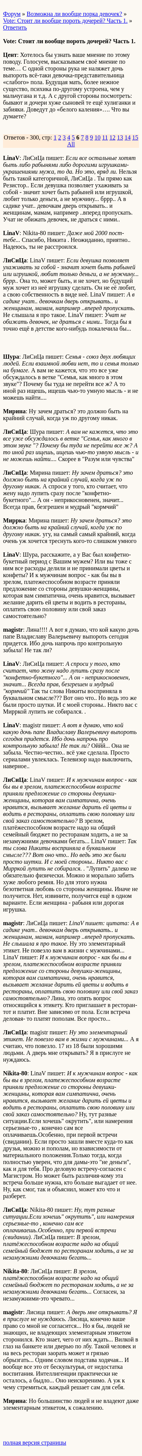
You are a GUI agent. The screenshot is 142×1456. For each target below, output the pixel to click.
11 (105, 137)
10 (98, 137)
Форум (11, 14)
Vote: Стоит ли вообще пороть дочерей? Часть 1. (65, 20)
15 (135, 137)
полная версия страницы (34, 1442)
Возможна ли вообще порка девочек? (74, 14)
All (71, 144)
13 (120, 137)
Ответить (15, 27)
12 (112, 137)
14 (128, 137)
